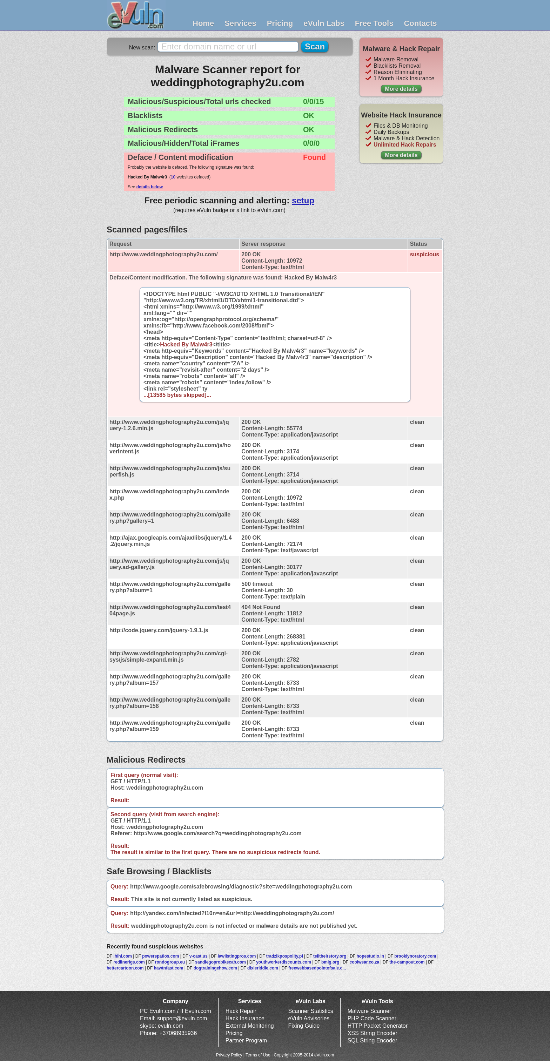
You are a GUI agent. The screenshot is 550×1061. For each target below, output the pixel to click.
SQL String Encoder (372, 1040)
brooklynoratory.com (415, 956)
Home (203, 23)
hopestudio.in (370, 956)
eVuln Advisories (309, 1018)
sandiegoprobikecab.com (220, 962)
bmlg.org (330, 962)
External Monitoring (250, 1026)
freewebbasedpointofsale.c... (317, 968)
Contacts (420, 23)
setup (303, 200)
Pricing (280, 23)
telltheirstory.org (329, 956)
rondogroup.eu (170, 962)
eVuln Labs (323, 23)
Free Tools (374, 23)
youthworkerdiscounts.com (283, 962)
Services (240, 23)
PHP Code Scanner (372, 1018)
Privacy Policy (229, 1055)
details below (149, 186)
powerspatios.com (160, 956)
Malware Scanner (369, 1011)
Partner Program (246, 1040)
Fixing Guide (304, 1026)
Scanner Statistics (310, 1011)
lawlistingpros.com (237, 956)
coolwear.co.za (364, 962)
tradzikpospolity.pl (284, 956)
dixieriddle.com (262, 968)
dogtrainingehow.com (215, 968)
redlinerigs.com (129, 962)
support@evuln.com (182, 1018)
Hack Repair (241, 1011)
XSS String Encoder (372, 1033)
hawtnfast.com (168, 968)
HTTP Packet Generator (378, 1026)
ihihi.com (122, 956)
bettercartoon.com (125, 968)
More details (401, 89)
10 (173, 177)
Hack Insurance (245, 1018)
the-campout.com (406, 962)
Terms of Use (258, 1055)
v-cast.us (198, 956)
